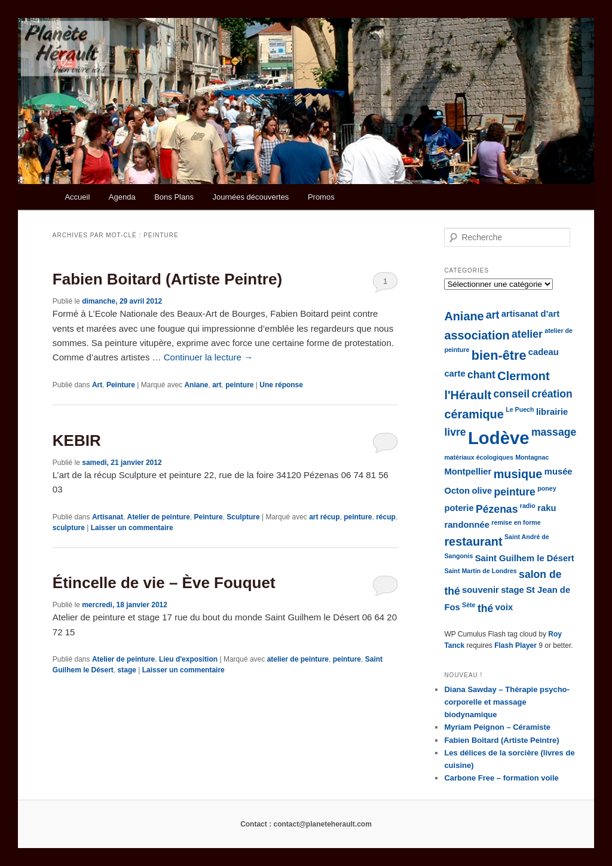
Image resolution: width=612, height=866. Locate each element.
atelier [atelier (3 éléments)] (527, 334)
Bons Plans (174, 196)
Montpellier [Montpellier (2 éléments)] (467, 471)
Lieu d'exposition (188, 659)
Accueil (77, 196)
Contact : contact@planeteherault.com (306, 824)
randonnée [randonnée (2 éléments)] (466, 525)
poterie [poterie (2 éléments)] (458, 508)
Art (97, 385)
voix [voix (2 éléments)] (504, 607)
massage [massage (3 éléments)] (553, 432)
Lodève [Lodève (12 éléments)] (499, 438)
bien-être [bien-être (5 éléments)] (499, 355)
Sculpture (243, 517)
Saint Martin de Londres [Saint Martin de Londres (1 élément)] (480, 570)
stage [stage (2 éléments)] (512, 590)
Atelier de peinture (158, 517)
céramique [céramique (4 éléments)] (473, 414)
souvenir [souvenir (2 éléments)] (480, 590)
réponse (281, 385)
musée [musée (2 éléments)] (558, 471)
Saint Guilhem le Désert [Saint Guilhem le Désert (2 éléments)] (524, 558)
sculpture (69, 528)
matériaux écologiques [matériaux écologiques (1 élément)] (478, 457)
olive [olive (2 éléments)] (482, 490)
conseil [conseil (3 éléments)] (511, 394)
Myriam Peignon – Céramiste (497, 727)
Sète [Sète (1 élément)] (469, 604)
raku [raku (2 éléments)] (546, 508)
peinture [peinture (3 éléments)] (515, 492)
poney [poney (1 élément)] (546, 488)
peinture (239, 385)
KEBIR (77, 440)
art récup (324, 517)
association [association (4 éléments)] (476, 335)
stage (127, 670)
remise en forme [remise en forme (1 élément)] (515, 522)
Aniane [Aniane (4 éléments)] (464, 316)
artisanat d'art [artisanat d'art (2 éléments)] (530, 314)
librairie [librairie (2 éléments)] (552, 412)
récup (386, 517)
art (216, 385)
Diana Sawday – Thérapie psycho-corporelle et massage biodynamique (507, 702)
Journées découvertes (250, 196)
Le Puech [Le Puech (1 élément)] (520, 409)
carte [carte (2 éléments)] (454, 373)
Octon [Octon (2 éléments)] (457, 490)
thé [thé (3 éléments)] (485, 608)
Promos (321, 196)
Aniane (196, 385)
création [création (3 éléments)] (551, 394)
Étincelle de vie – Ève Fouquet (164, 583)
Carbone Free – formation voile (501, 777)
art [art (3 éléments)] (492, 315)
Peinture (120, 385)
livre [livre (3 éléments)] (455, 432)
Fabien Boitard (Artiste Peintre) (167, 279)
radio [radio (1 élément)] (528, 505)
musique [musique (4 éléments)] (518, 474)
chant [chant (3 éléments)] (481, 375)
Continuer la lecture (208, 357)
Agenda (122, 196)
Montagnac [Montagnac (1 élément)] (532, 457)
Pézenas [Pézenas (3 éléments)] (497, 509)
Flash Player (515, 645)
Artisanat (107, 517)
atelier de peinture (298, 659)
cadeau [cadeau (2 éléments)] (543, 352)
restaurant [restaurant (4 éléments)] (473, 541)
